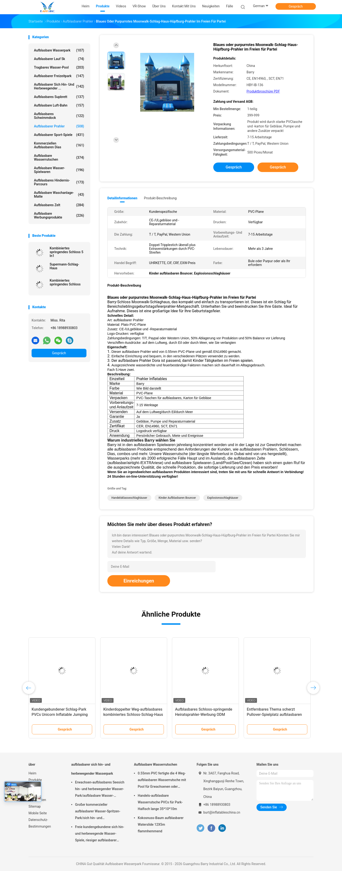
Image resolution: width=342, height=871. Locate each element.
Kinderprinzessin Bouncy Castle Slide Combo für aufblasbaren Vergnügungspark (202, 714)
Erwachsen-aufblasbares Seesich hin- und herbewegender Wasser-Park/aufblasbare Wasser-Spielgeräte (99, 789)
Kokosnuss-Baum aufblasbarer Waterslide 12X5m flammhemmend (161, 824)
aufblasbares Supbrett (59, 96)
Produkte (35, 780)
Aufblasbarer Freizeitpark (59, 76)
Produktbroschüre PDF (263, 91)
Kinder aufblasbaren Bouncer (177, 497)
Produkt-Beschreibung (160, 198)
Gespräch (296, 6)
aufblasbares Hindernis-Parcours (59, 182)
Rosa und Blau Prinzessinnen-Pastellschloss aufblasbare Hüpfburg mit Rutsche (272, 714)
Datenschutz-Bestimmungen (39, 823)
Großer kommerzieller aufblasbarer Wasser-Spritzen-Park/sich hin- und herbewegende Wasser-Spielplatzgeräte (97, 812)
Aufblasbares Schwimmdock (59, 116)
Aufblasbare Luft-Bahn (59, 105)
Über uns (35, 793)
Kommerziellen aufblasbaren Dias (59, 145)
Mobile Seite (37, 813)
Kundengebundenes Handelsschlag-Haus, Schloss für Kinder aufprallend (131, 714)
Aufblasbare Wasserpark (59, 50)
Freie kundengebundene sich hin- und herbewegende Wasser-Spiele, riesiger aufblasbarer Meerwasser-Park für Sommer (99, 834)
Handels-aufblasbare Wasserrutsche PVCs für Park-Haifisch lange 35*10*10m (160, 802)
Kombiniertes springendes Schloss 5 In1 (66, 252)
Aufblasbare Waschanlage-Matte (59, 194)
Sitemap (34, 806)
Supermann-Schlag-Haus (64, 266)
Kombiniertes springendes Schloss (65, 282)
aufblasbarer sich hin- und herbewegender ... (59, 86)
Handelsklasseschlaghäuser (129, 497)
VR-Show (35, 786)
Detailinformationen (122, 198)
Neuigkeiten (37, 800)
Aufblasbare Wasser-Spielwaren (59, 170)
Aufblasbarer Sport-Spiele (59, 134)
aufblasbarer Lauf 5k (59, 58)
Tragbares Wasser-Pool (59, 67)
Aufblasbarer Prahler (59, 126)
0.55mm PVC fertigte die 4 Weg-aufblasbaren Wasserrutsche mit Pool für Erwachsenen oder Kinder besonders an (162, 780)
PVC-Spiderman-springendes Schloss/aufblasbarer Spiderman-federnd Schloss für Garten (60, 714)
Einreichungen (139, 581)
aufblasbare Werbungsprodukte (59, 215)
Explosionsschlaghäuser (222, 497)
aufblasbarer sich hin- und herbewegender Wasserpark (92, 769)
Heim (32, 773)
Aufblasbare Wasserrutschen (59, 157)
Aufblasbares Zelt (59, 205)
